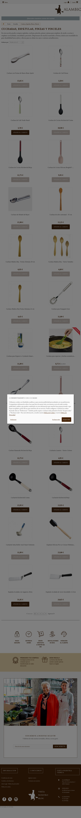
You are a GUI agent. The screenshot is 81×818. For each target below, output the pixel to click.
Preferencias (13, 419)
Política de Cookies (49, 413)
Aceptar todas (66, 419)
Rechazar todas (56, 419)
